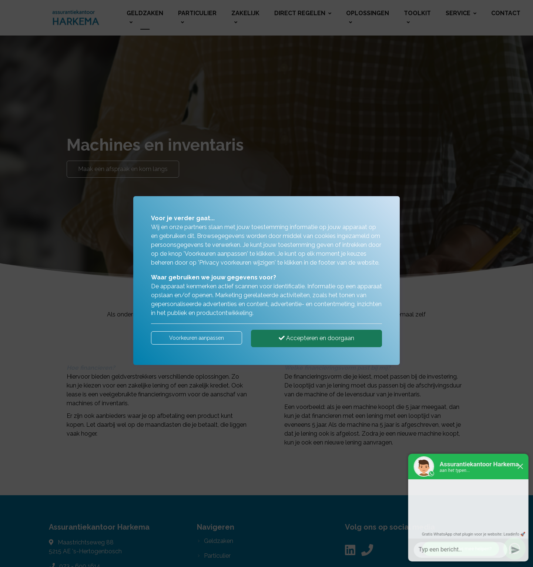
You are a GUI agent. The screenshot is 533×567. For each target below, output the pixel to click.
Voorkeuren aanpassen (196, 338)
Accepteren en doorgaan (316, 338)
